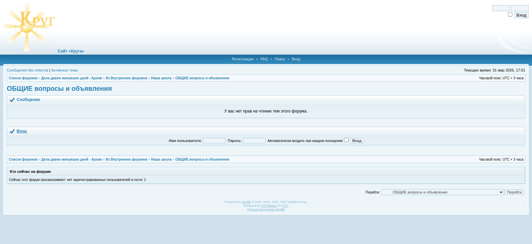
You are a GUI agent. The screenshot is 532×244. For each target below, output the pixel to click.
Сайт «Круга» (71, 51)
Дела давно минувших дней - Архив (71, 78)
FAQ (264, 59)
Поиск (279, 59)
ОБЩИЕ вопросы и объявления (202, 78)
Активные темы (64, 70)
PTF (285, 205)
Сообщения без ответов (27, 70)
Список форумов (23, 78)
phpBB (246, 202)
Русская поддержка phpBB (266, 209)
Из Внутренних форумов (126, 78)
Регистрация (242, 59)
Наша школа (161, 78)
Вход (296, 59)
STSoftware (269, 205)
